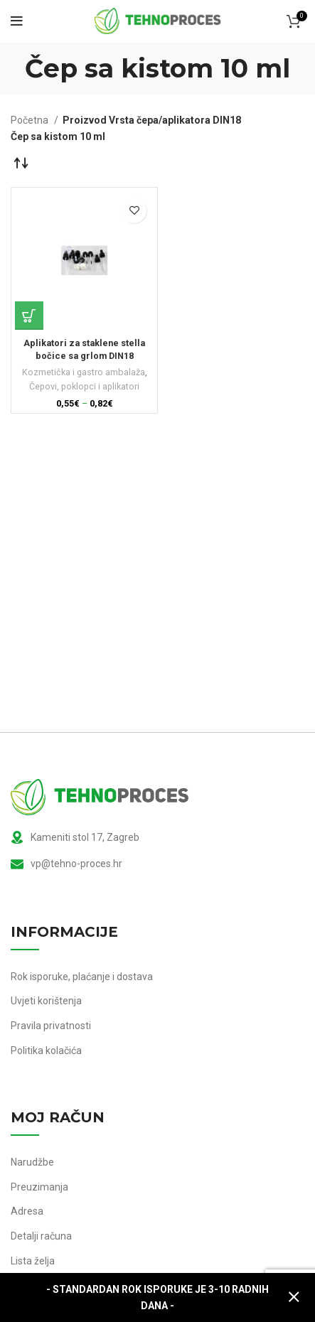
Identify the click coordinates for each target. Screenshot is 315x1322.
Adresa (27, 1211)
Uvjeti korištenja (46, 1000)
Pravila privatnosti (51, 1025)
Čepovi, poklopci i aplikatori (84, 386)
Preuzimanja (39, 1187)
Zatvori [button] (293, 1297)
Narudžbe (32, 1162)
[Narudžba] (21, 162)
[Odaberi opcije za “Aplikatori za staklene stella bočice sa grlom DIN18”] (29, 315)
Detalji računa (41, 1236)
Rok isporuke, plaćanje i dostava (82, 976)
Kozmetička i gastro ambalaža (83, 372)
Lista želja (33, 1261)
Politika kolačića (46, 1050)
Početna (30, 120)
